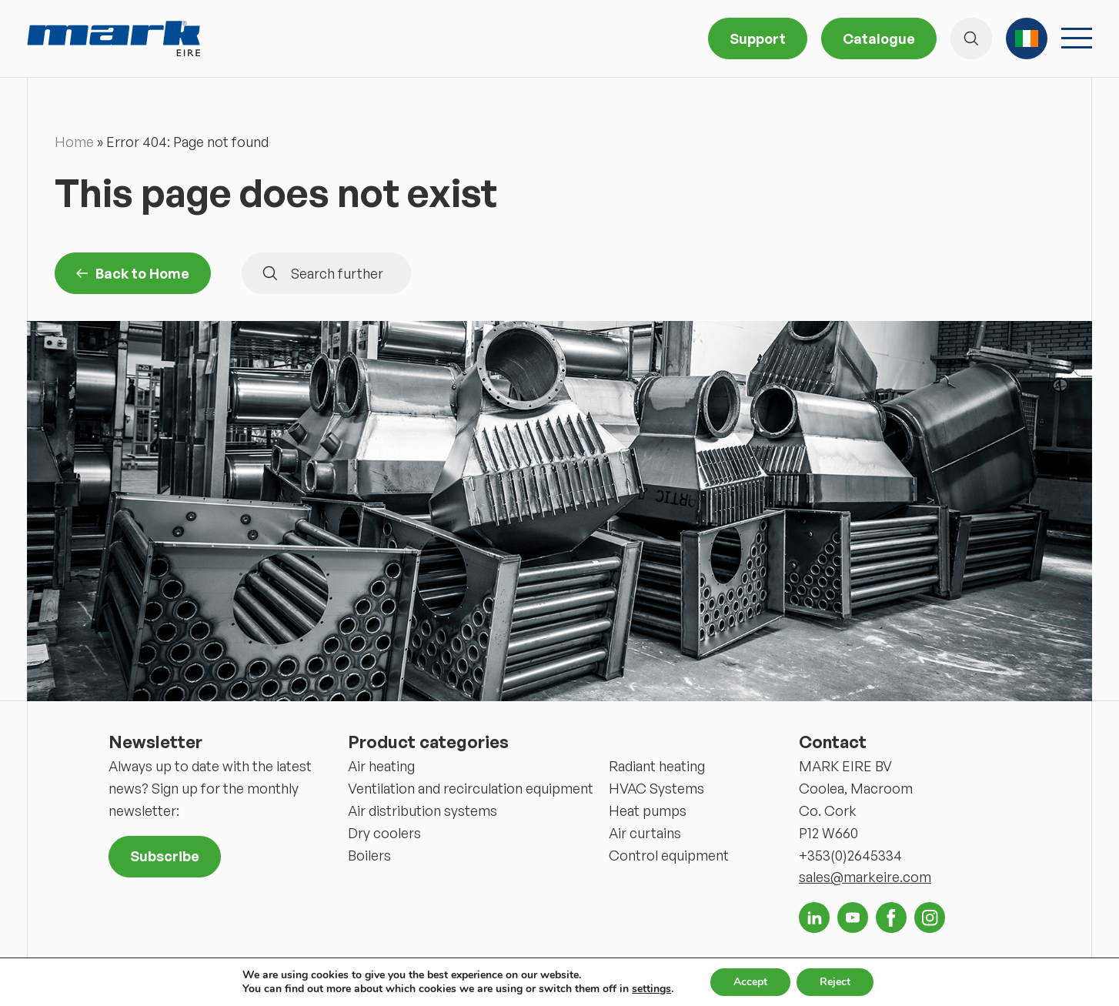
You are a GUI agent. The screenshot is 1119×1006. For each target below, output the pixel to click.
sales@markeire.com (865, 876)
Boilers (369, 855)
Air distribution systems (422, 810)
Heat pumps (647, 810)
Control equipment (669, 855)
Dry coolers (384, 832)
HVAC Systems (656, 788)
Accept (750, 981)
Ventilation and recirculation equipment (470, 788)
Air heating (381, 765)
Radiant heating (657, 765)
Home (74, 141)
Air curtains (645, 832)
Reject (835, 981)
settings (651, 989)
